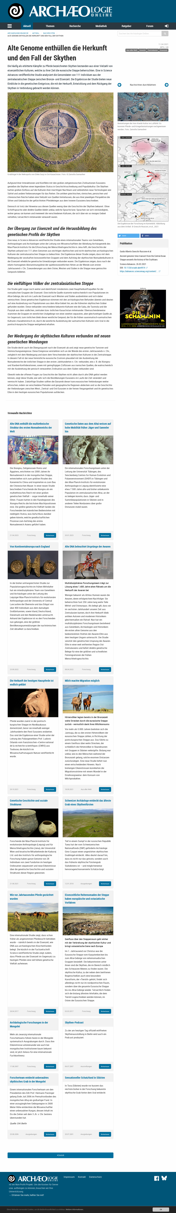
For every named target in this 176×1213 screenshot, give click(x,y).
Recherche (75, 26)
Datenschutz (95, 1176)
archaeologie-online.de (18, 33)
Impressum (69, 1176)
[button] (129, 236)
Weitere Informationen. (75, 1209)
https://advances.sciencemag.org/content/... (139, 271)
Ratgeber (126, 26)
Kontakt (82, 1176)
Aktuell (27, 26)
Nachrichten (49, 33)
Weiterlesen (50, 535)
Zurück (60, 1155)
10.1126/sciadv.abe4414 (134, 267)
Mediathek (101, 26)
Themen (50, 26)
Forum (149, 26)
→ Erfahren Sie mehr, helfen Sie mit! (26, 1195)
